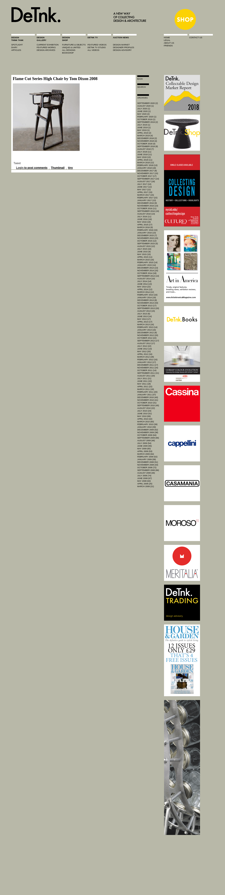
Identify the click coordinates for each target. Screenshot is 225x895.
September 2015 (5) (147, 243)
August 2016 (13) (146, 214)
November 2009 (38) (147, 432)
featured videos (97, 45)
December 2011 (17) (147, 365)
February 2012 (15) (147, 359)
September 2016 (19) (148, 211)
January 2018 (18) (146, 168)
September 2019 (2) (147, 122)
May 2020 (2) (143, 114)
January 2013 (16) (146, 330)
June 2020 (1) (144, 111)
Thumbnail (58, 167)
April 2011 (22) (144, 386)
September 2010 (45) (148, 405)
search (141, 87)
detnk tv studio (97, 47)
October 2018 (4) (146, 144)
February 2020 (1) (146, 117)
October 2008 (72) (146, 467)
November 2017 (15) (147, 173)
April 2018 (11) (144, 160)
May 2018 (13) (144, 157)
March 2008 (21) (145, 486)
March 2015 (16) (145, 260)
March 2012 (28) (145, 357)
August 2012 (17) (146, 343)
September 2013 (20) (148, 308)
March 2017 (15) (145, 195)
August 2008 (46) (146, 473)
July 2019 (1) (143, 125)
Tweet (17, 163)
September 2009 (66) (148, 438)
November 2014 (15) (147, 270)
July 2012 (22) (144, 346)
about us (169, 43)
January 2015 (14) (146, 265)
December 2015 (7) (147, 235)
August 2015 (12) (146, 246)
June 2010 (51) (144, 413)
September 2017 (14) (148, 179)
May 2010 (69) (144, 416)
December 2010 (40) (147, 397)
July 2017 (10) (144, 184)
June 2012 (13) (144, 349)
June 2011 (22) (144, 381)
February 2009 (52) (147, 457)
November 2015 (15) (147, 238)
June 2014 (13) (144, 284)
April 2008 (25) (144, 484)
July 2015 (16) (144, 249)
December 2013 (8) (147, 300)
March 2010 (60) (145, 422)
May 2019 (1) (143, 130)
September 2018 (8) (147, 146)
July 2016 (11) (144, 216)
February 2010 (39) (147, 424)
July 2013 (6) (143, 314)
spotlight (17, 45)
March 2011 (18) (145, 389)
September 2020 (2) (147, 103)
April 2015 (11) (144, 257)
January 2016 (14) (146, 233)
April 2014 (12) (144, 289)
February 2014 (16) (147, 295)
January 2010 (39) (146, 427)
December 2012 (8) (147, 332)
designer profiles (123, 47)
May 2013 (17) (144, 319)
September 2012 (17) (148, 341)
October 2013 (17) (146, 305)
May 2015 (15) (144, 254)
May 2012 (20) (144, 351)
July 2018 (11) (144, 152)
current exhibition (47, 45)
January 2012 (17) (146, 362)
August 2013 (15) (146, 311)
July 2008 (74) (144, 475)
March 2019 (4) (145, 135)
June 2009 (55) (144, 446)
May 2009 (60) (144, 449)
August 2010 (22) (146, 408)
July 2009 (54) (144, 443)
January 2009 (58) (146, 459)
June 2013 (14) (144, 316)
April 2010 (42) (144, 419)
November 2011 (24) (147, 368)
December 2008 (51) (147, 462)
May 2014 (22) (144, 287)
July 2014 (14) (144, 281)
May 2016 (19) (144, 222)
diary (14, 47)
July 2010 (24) (144, 411)
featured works (46, 47)
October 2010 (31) (146, 403)
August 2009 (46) (146, 440)
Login (20, 167)
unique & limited (71, 47)
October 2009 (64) (146, 435)
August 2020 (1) (145, 106)
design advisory (122, 50)
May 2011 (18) (144, 384)
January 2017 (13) (146, 200)
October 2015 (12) (146, 241)
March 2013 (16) (145, 324)
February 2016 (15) (147, 230)
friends (168, 46)
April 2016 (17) (144, 225)
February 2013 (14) (147, 327)
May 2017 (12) (144, 189)
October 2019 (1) (146, 119)
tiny (70, 167)
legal (167, 40)
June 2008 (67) (144, 478)
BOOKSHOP (68, 53)
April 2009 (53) (144, 451)
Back (140, 79)
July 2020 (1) (143, 108)
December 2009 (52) (147, 430)
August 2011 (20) (146, 376)
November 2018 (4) (147, 141)
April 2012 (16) (144, 354)
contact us (195, 37)
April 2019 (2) (144, 133)
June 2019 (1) (144, 127)
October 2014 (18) (146, 273)
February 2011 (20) (147, 392)
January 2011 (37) (146, 395)
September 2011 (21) (148, 373)
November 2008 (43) (147, 465)
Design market (121, 45)
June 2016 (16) (144, 219)
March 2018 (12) (145, 162)
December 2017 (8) (147, 171)
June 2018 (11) (144, 154)
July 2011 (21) (144, 378)
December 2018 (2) (147, 138)
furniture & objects (74, 45)
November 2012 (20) (147, 335)
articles (16, 50)
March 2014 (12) (145, 292)
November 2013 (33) (147, 303)
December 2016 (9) (147, 203)
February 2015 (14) (147, 262)
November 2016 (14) (147, 206)
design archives (46, 50)
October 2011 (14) (146, 370)
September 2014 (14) (148, 276)
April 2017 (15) (144, 192)
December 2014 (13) (147, 268)
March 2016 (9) (145, 227)
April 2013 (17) (144, 322)
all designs (68, 50)
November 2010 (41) (147, 400)
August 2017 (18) (146, 181)
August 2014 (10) (146, 278)
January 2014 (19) (146, 297)
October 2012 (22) (146, 338)
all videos (93, 50)
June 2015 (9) (144, 252)
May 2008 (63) (144, 481)
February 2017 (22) (147, 198)
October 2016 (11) (146, 208)
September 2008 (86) (148, 470)
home (167, 37)
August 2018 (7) (145, 149)
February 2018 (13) (147, 165)
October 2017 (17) (146, 176)
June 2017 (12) (144, 187)
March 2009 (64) (145, 454)
